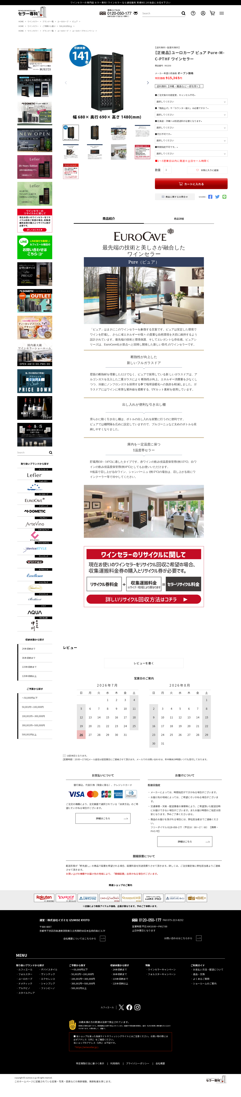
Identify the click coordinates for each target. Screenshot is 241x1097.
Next (148, 83)
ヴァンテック (48, 974)
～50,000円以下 (30, 697)
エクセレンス (48, 978)
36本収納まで (28, 657)
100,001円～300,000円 (33, 716)
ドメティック (25, 983)
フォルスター (25, 974)
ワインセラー (33, 21)
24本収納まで (28, 648)
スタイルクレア (26, 992)
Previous (66, 83)
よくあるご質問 (201, 978)
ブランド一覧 (48, 21)
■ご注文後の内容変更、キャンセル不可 (175, 95)
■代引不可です (163, 134)
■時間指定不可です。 (167, 146)
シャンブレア (48, 983)
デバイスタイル (49, 969)
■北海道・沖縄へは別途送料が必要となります (179, 121)
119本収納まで (29, 666)
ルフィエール (25, 969)
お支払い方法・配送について (208, 969)
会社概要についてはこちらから (79, 938)
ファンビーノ (48, 988)
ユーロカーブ (62, 21)
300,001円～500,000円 (33, 725)
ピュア (75, 21)
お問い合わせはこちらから (178, 938)
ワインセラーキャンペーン (162, 969)
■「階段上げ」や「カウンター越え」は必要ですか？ (182, 108)
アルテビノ (24, 988)
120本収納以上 (29, 676)
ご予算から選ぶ (48, 26)
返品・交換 (199, 974)
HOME (21, 21)
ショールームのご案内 (204, 983)
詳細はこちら (103, 818)
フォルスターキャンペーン (162, 974)
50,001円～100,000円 (32, 706)
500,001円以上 (65, 26)
